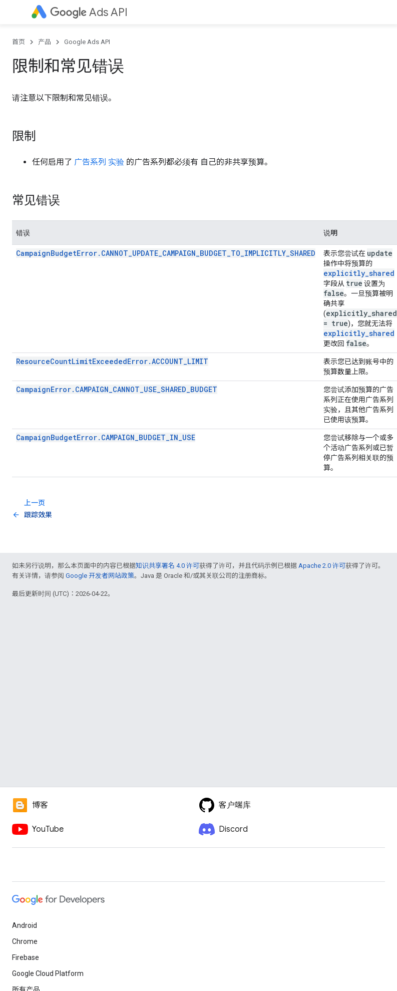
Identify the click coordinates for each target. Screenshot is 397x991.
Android (24, 925)
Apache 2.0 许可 (321, 565)
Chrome (25, 941)
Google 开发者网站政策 (100, 575)
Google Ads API (87, 42)
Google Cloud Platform (48, 973)
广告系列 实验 (99, 162)
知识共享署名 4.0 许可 (167, 565)
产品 (44, 42)
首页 (18, 42)
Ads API (89, 12)
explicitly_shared (358, 273)
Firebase (25, 957)
